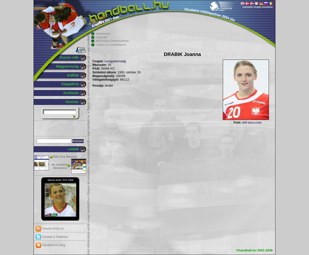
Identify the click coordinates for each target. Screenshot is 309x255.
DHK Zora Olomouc (65, 156)
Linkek (73, 149)
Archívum (71, 93)
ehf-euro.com (251, 122)
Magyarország (67, 66)
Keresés (72, 102)
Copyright (101, 37)
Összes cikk (69, 57)
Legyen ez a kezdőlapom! (111, 44)
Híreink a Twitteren (51, 237)
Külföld (73, 75)
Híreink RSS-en (49, 228)
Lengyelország (115, 61)
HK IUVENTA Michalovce (59, 166)
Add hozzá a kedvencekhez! (112, 40)
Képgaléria (70, 84)
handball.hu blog (50, 245)
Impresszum (103, 33)
